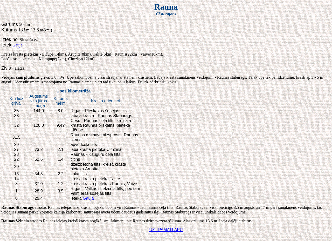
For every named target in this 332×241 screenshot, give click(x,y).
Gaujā (17, 45)
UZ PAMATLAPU (166, 229)
